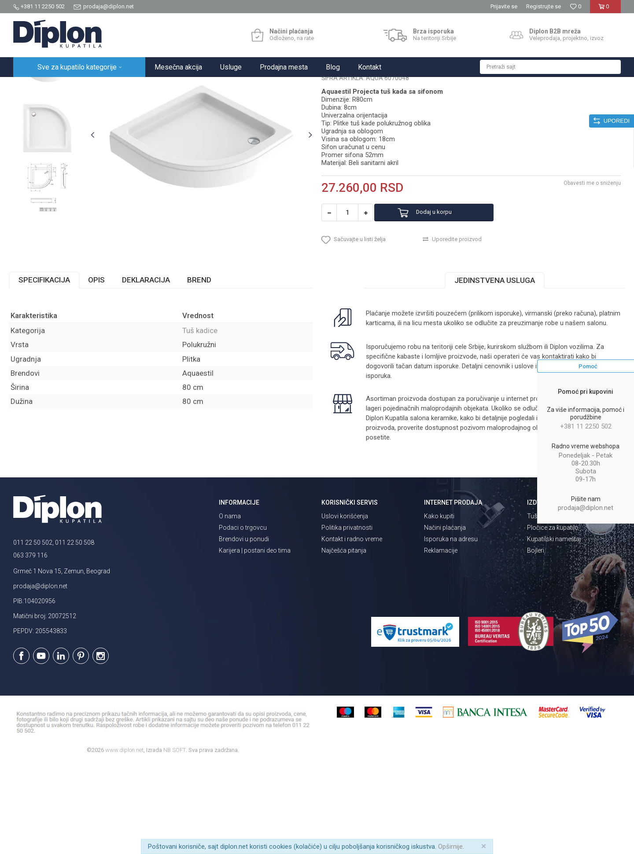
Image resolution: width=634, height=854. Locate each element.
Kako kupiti (439, 605)
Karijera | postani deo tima (255, 640)
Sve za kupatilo (78, 86)
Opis (100, 369)
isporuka (400, 465)
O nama (230, 605)
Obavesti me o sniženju (587, 266)
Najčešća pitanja (343, 640)
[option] (51, 151)
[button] (550, 67)
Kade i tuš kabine (125, 86)
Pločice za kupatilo (553, 617)
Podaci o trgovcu (243, 617)
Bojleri (535, 640)
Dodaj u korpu (446, 296)
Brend (204, 369)
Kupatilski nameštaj (554, 628)
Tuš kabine (542, 605)
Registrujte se (543, 6)
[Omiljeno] (575, 6)
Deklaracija (150, 369)
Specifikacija (48, 369)
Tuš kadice (167, 86)
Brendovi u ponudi (244, 628)
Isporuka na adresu (451, 628)
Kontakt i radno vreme (351, 628)
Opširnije (450, 846)
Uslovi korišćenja (344, 605)
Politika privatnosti (346, 617)
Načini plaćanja (445, 617)
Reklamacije (440, 640)
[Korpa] (605, 10)
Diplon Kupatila (32, 86)
